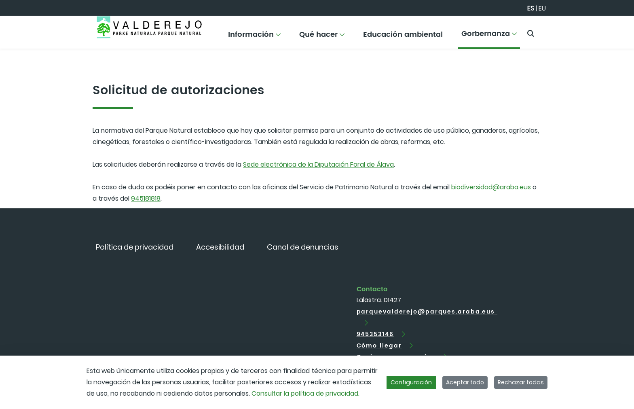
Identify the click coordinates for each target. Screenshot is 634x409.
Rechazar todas (521, 382)
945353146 (375, 334)
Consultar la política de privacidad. (305, 393)
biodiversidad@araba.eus (491, 187)
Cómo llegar (379, 345)
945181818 (146, 198)
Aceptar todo (465, 382)
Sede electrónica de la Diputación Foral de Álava (318, 164)
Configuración (411, 382)
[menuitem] (254, 37)
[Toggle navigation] (614, 30)
